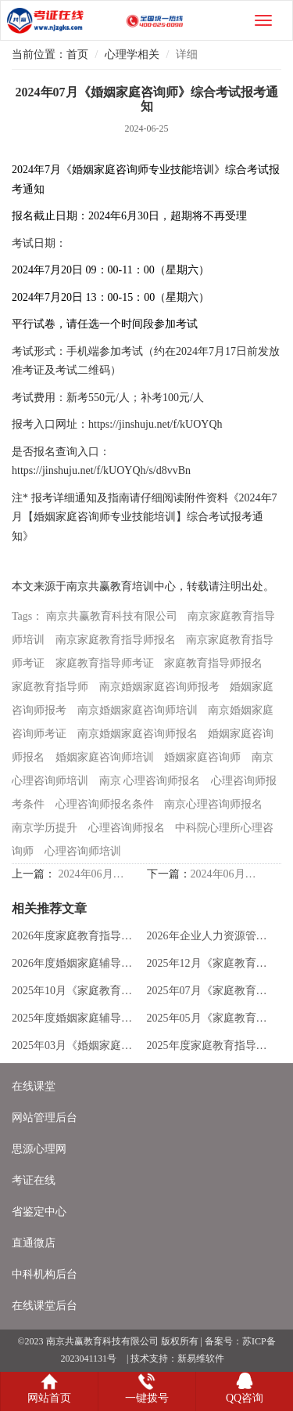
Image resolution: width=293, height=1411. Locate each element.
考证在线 (33, 1180)
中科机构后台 (44, 1274)
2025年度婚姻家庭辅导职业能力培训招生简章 (76, 1018)
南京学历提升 (44, 828)
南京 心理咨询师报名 (150, 781)
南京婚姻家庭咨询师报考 (159, 687)
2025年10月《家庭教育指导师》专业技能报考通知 (76, 991)
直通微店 (33, 1243)
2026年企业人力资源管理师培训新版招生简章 (211, 936)
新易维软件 (200, 1358)
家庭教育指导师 (50, 687)
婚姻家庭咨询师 (202, 757)
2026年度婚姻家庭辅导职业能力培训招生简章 (76, 963)
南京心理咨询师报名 (213, 804)
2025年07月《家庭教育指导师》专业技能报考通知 (211, 991)
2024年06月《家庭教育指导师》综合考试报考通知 (92, 874)
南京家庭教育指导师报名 (115, 640)
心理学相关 (132, 54)
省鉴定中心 (39, 1211)
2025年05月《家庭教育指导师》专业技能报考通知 (211, 1018)
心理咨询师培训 (83, 851)
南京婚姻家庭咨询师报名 (137, 734)
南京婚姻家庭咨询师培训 (137, 710)
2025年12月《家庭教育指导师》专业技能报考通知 (211, 963)
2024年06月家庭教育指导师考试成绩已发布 (224, 874)
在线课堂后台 (44, 1306)
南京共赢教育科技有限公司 (111, 616)
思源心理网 (39, 1149)
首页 (77, 54)
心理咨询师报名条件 (104, 804)
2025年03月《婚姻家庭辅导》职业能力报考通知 (76, 1045)
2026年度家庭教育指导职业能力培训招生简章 (76, 936)
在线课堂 (33, 1086)
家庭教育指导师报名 (213, 663)
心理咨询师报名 (126, 828)
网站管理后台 (44, 1117)
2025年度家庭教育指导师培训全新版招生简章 (211, 1045)
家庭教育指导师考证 (104, 663)
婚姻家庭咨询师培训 (104, 757)
